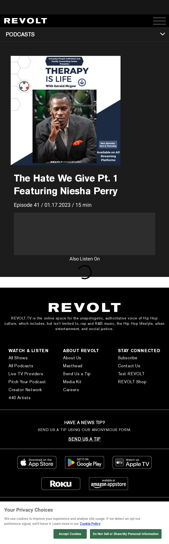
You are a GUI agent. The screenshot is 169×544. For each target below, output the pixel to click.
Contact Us (129, 366)
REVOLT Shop (132, 382)
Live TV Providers (26, 374)
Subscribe (128, 358)
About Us (72, 358)
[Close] (160, 510)
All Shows (18, 358)
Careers (71, 390)
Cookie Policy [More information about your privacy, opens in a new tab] (90, 524)
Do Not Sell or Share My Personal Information (126, 534)
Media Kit (72, 382)
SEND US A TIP (84, 439)
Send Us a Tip (77, 374)
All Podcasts (21, 366)
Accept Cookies (70, 534)
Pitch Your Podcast (27, 382)
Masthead (73, 366)
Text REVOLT (131, 374)
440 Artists (20, 397)
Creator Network (25, 390)
